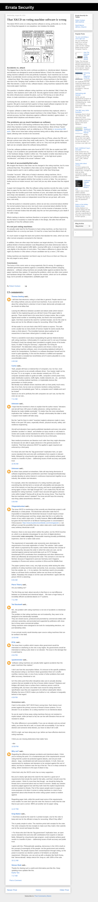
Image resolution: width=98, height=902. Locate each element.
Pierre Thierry (17, 585)
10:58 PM (15, 746)
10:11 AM (15, 860)
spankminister (17, 660)
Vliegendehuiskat (18, 506)
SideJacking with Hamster (80, 94)
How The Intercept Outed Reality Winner (86, 56)
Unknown (15, 404)
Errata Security (19, 7)
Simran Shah (16, 865)
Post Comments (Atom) (43, 896)
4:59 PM (15, 697)
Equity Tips (15, 873)
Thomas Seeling (18, 296)
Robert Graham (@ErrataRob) (80, 21)
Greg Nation (16, 814)
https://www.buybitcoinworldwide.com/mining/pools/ (40, 523)
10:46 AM (15, 464)
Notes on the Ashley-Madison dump (81, 205)
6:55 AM (14, 580)
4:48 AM (14, 361)
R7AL (14, 642)
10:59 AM (15, 637)
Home (38, 890)
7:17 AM (14, 876)
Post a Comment (15, 880)
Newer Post (12, 890)
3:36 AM (14, 502)
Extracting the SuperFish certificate (87, 75)
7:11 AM (14, 399)
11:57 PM (15, 809)
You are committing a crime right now (81, 38)
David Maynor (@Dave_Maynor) (80, 26)
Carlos (14, 366)
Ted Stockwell (17, 604)
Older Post (64, 890)
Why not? (15, 751)
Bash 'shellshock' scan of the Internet (87, 130)
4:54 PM (15, 655)
